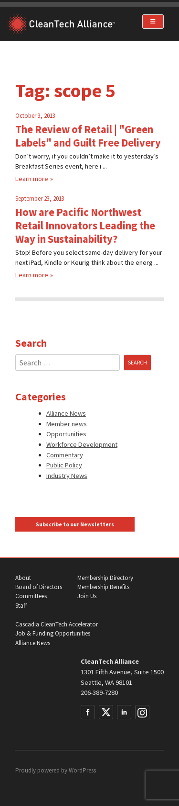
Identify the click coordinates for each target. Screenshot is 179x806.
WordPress (82, 770)
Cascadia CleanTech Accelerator (56, 624)
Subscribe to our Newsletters (75, 524)
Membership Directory (105, 578)
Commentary (64, 455)
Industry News (66, 475)
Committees (31, 596)
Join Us (86, 596)
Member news (66, 424)
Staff (21, 606)
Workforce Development (81, 444)
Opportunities (66, 434)
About (23, 578)
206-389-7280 (99, 692)
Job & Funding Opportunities (52, 633)
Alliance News (66, 413)
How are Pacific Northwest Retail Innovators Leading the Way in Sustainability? (85, 225)
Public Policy (64, 465)
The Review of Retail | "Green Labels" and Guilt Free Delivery (88, 136)
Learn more (31, 178)
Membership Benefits (103, 587)
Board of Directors (38, 587)
